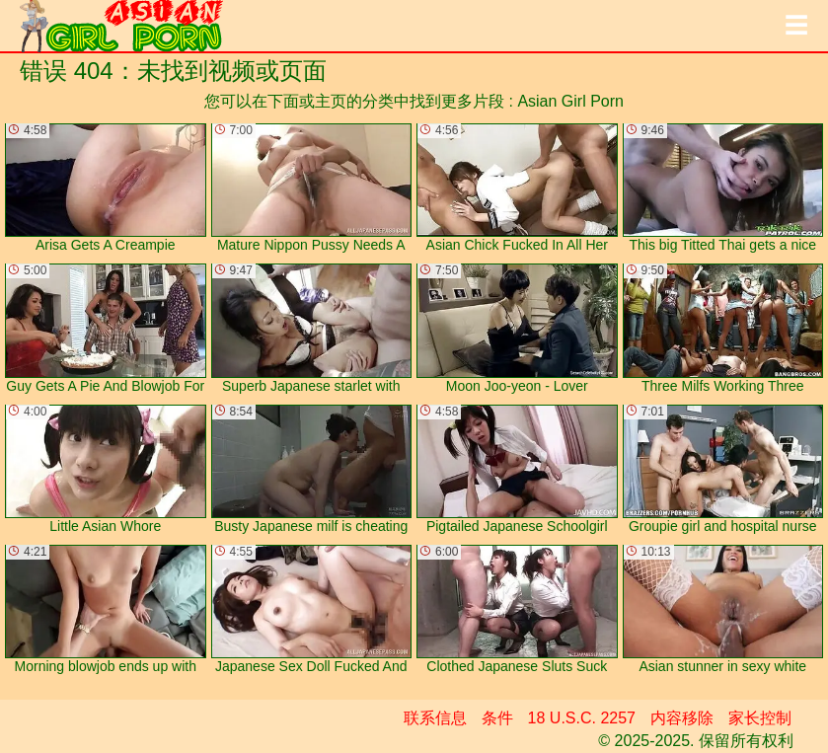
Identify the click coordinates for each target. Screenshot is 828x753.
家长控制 (759, 718)
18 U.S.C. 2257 (582, 718)
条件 (497, 718)
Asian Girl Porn (570, 101)
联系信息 (435, 718)
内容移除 (682, 718)
